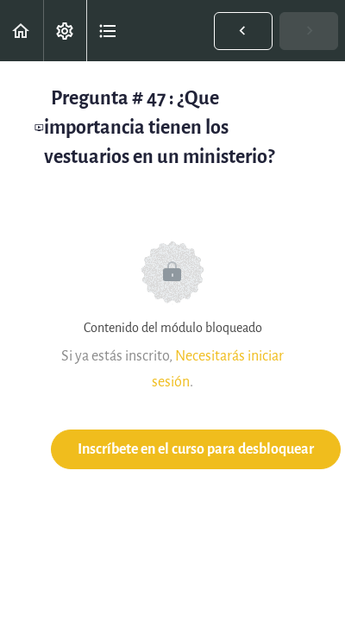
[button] (21, 30)
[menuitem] (64, 30)
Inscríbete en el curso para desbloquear (196, 449)
